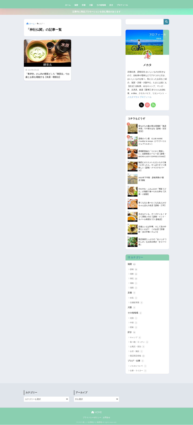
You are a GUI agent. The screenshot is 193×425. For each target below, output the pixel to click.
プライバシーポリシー (92, 418)
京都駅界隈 (136, 302)
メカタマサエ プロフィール (139, 97)
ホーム (68, 5)
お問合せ (106, 418)
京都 (83, 5)
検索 (166, 22)
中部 (133, 323)
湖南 (133, 283)
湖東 (133, 274)
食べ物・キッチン (139, 342)
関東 (133, 327)
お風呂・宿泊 (137, 346)
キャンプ (135, 337)
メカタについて (138, 366)
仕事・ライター (138, 371)
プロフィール (122, 5)
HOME (96, 412)
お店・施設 (136, 351)
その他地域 (101, 5)
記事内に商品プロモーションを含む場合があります (96, 11)
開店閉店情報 (137, 356)
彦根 (133, 269)
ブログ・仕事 (136, 361)
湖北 (133, 278)
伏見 (133, 298)
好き (111, 5)
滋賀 (76, 5)
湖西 (133, 287)
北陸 (133, 318)
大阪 (91, 5)
